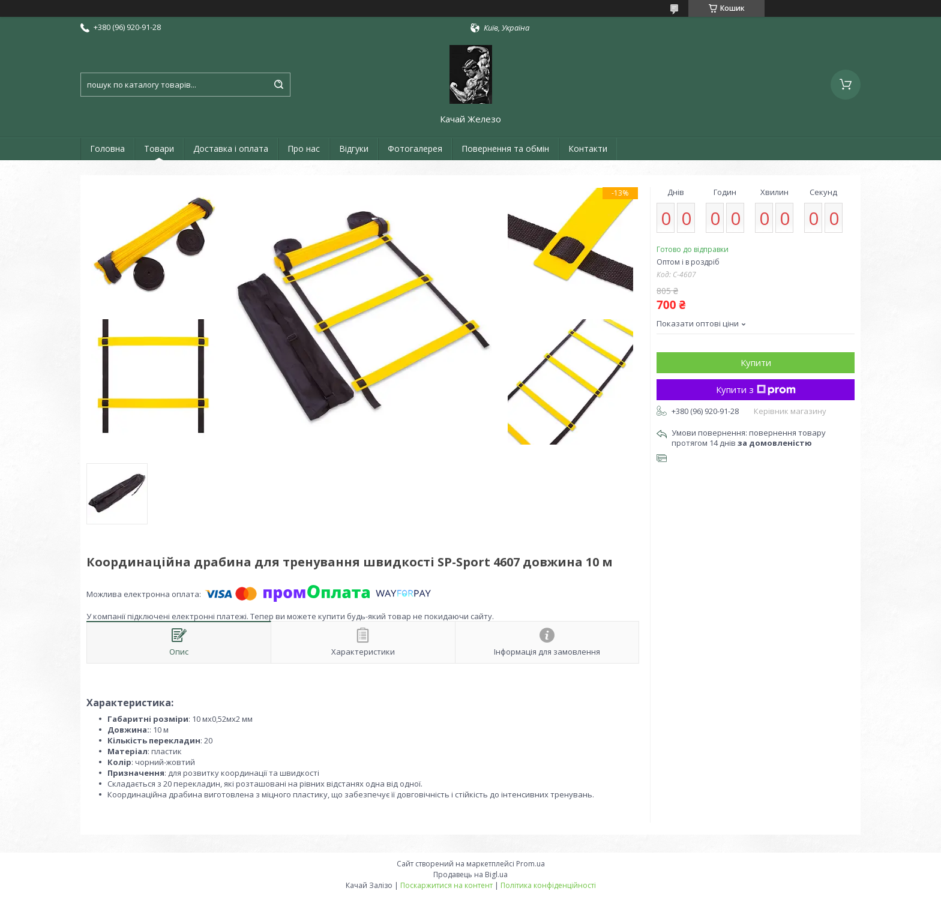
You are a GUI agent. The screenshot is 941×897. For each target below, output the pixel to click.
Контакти (587, 148)
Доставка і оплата (230, 148)
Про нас (303, 148)
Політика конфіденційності (548, 885)
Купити (756, 362)
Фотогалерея (415, 148)
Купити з (756, 389)
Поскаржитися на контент (446, 885)
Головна (107, 148)
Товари (159, 148)
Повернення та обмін (505, 148)
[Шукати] (278, 85)
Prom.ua (530, 864)
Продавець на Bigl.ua (470, 874)
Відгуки (353, 148)
